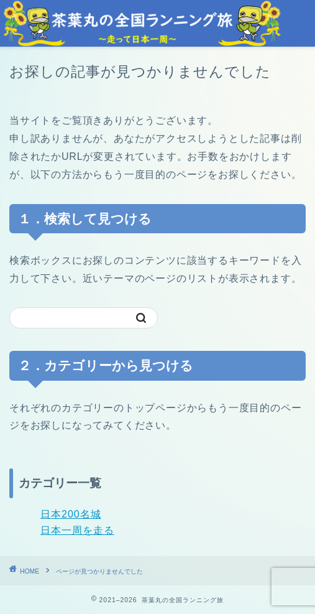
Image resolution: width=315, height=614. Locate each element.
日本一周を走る (77, 530)
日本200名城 (70, 514)
